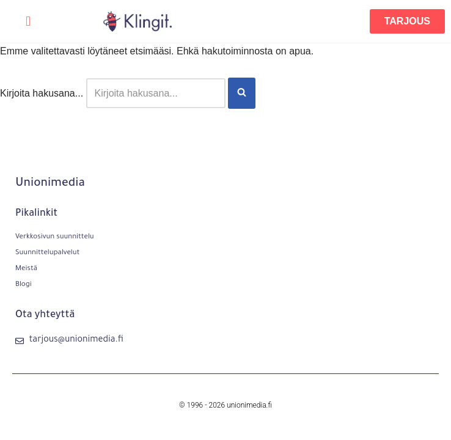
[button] (28, 22)
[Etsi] (156, 93)
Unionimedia (50, 183)
